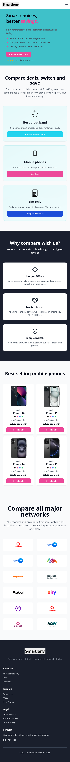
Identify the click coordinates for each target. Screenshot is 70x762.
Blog (5, 677)
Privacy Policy (9, 714)
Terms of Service (10, 718)
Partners (7, 681)
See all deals (18, 430)
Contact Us (8, 694)
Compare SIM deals (35, 213)
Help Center (8, 702)
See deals (35, 174)
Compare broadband (35, 134)
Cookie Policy (9, 722)
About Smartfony (11, 673)
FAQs (5, 698)
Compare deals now (18, 54)
